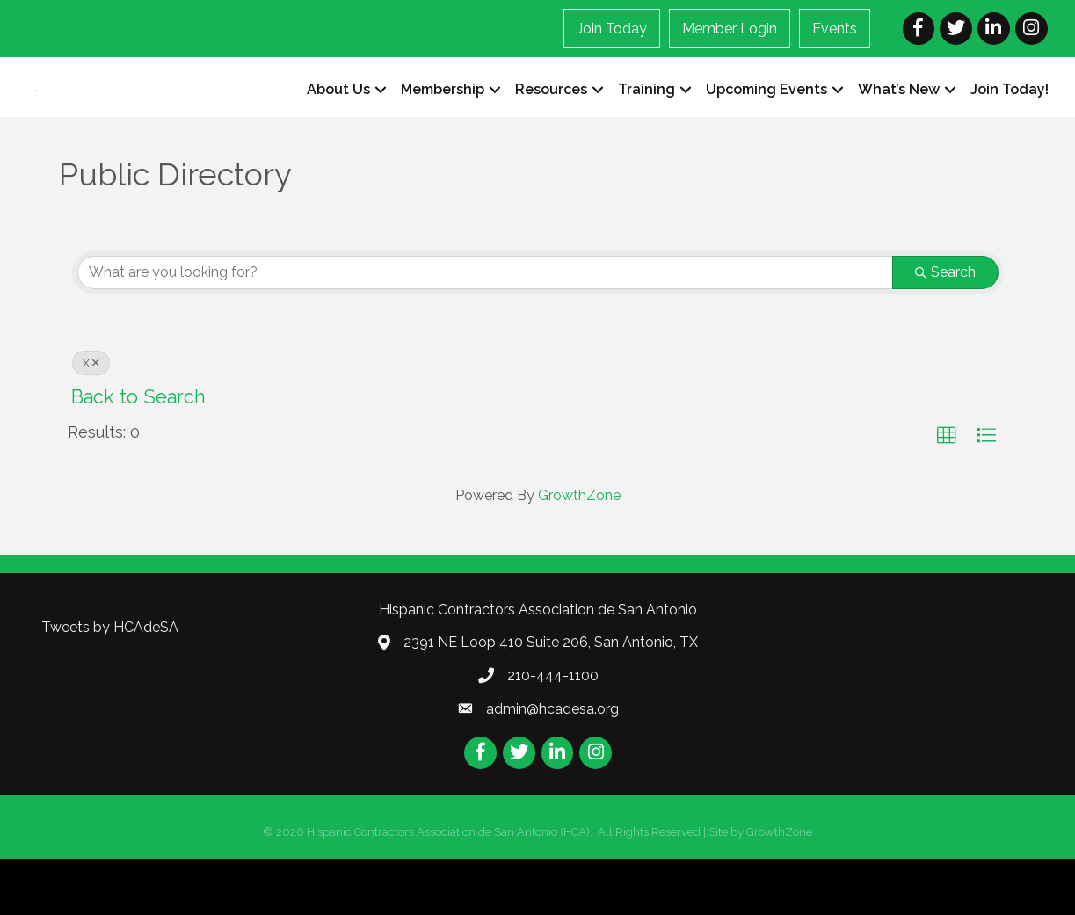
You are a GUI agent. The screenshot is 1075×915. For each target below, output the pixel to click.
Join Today (612, 28)
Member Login (729, 28)
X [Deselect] (91, 420)
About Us (338, 118)
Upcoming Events (766, 118)
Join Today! (1009, 118)
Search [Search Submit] (945, 329)
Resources (551, 118)
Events (834, 28)
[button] (946, 493)
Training (646, 118)
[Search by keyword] (485, 329)
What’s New (899, 118)
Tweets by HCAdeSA (109, 684)
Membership (442, 118)
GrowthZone (579, 551)
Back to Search (138, 454)
